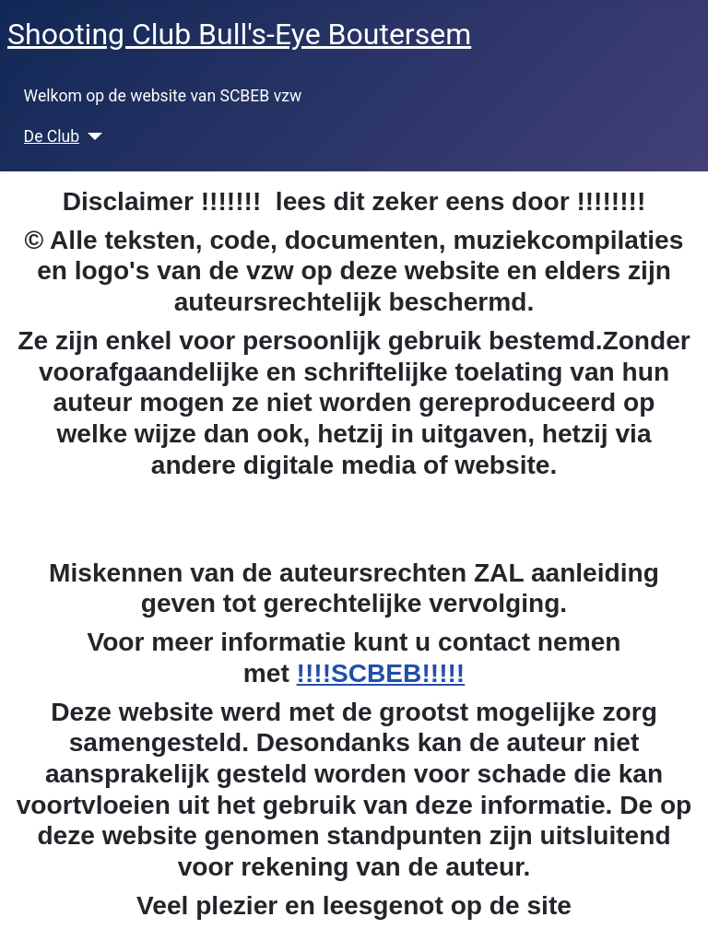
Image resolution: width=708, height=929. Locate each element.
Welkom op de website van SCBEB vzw (163, 96)
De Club (52, 136)
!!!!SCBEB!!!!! (381, 673)
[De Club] (90, 136)
